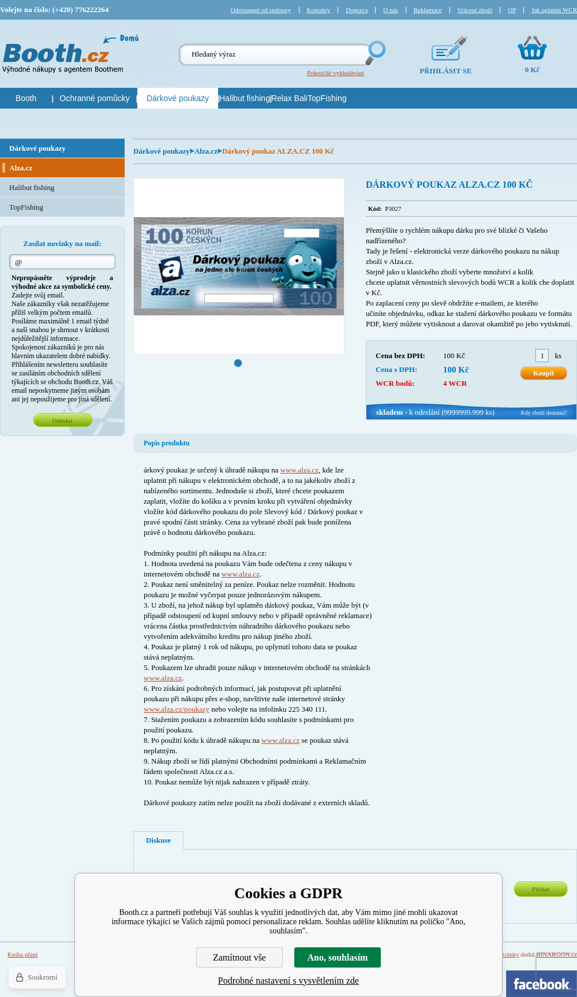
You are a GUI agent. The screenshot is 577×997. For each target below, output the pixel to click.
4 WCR (455, 383)
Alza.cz (206, 151)
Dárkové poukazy (161, 151)
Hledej (374, 52)
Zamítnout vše (239, 957)
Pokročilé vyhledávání (335, 72)
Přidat (540, 889)
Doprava (357, 9)
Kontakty (319, 9)
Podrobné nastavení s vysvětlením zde (288, 980)
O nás (390, 9)
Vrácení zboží (475, 9)
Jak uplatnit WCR (554, 9)
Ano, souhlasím (338, 957)
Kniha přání (23, 954)
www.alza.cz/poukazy (176, 709)
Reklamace (428, 9)
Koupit (543, 373)
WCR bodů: (395, 383)
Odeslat (62, 420)
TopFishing (26, 207)
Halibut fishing (31, 187)
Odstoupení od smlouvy (260, 9)
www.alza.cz (299, 470)
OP (512, 9)
